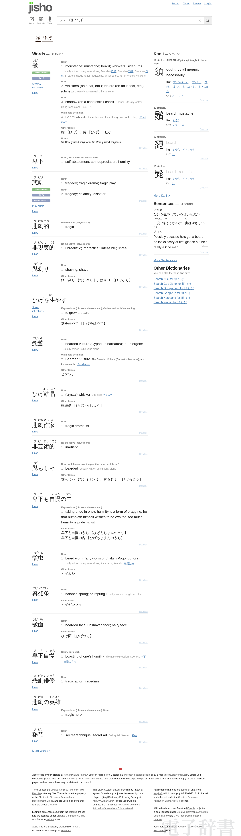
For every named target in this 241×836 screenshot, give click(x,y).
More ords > (41, 750)
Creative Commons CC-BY (70, 815)
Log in (208, 3)
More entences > (165, 260)
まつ (176, 87)
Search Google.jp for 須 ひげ (172, 293)
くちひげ (188, 150)
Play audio (38, 205)
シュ (181, 96)
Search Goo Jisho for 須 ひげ (172, 283)
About (186, 3)
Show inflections (38, 309)
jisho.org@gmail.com (177, 774)
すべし (196, 82)
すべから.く (180, 82)
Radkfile (36, 793)
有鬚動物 (129, 563)
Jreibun (50, 819)
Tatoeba (204, 246)
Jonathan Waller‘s (187, 826)
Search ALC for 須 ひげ (169, 279)
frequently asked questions (81, 778)
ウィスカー (108, 394)
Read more (83, 364)
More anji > (162, 195)
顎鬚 (130, 71)
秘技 (134, 735)
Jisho (40, 8)
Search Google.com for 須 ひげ (174, 288)
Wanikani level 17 (41, 200)
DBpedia (190, 808)
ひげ (47, 37)
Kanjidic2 (63, 789)
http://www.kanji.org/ (103, 800)
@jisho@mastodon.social (137, 774)
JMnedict (74, 789)
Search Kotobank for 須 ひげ (172, 297)
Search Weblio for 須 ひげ (170, 302)
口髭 (113, 71)
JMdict (54, 789)
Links (35, 92)
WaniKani (66, 830)
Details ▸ (143, 148)
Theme (197, 3)
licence (53, 804)
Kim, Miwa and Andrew (75, 774)
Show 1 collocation (38, 85)
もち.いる (188, 87)
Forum (175, 3)
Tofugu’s (75, 826)
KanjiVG (158, 793)
